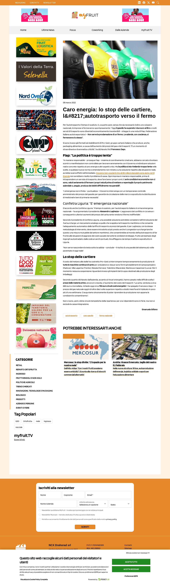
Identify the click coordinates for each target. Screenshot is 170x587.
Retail (19, 365)
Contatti (128, 545)
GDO (17, 421)
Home (23, 29)
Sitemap (128, 548)
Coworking (97, 29)
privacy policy (111, 519)
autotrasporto (71, 315)
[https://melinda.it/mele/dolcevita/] (36, 340)
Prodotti (20, 399)
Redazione (20, 2)
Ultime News (48, 29)
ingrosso (47, 421)
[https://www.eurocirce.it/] (36, 194)
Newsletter (49, 2)
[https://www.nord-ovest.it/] (36, 98)
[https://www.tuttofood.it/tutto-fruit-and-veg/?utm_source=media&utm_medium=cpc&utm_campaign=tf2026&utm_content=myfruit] (36, 267)
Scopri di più (19, 439)
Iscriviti (85, 527)
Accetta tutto (131, 562)
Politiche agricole (25, 382)
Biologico (21, 395)
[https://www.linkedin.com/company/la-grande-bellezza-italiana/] (36, 243)
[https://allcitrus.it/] (36, 49)
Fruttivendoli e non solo (29, 378)
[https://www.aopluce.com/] (36, 170)
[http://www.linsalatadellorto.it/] (36, 219)
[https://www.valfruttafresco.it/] (36, 291)
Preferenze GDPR (131, 576)
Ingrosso (20, 374)
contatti (34, 2)
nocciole (19, 427)
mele (38, 421)
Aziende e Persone (25, 403)
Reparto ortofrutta (26, 369)
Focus (73, 29)
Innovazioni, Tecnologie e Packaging (34, 391)
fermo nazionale (105, 315)
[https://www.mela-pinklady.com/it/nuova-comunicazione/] (34, 15)
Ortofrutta (27, 421)
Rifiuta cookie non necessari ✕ (138, 553)
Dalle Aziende (122, 29)
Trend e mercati (24, 386)
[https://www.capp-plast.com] (36, 146)
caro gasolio (88, 315)
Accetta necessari (131, 569)
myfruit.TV (146, 29)
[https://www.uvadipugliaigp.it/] (36, 315)
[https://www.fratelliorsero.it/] (36, 122)
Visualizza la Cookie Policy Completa (34, 579)
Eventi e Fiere (22, 408)
